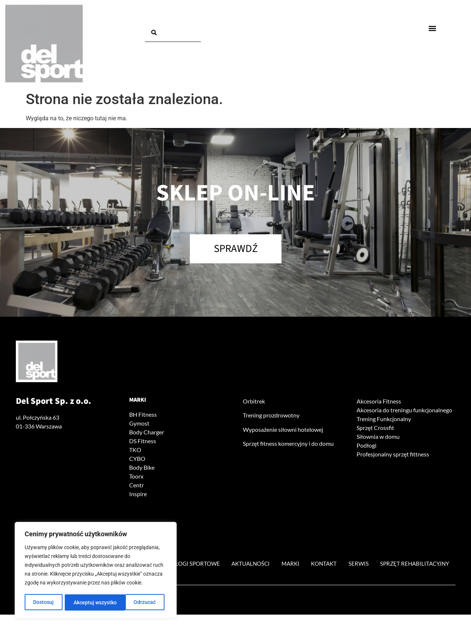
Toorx (136, 477)
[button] (432, 28)
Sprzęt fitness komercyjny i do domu (288, 444)
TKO (135, 450)
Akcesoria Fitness (379, 402)
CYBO (137, 459)
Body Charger (146, 433)
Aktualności (295, 564)
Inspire (138, 494)
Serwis (410, 564)
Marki (137, 401)
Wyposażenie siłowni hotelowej (283, 430)
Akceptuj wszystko (136, 602)
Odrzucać (85, 602)
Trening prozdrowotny (271, 416)
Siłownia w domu (378, 437)
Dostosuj (43, 602)
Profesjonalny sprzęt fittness (393, 455)
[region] (96, 570)
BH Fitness (143, 415)
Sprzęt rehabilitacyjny (235, 581)
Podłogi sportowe (232, 564)
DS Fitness (142, 441)
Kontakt (373, 564)
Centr (136, 486)
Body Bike (142, 468)
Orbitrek (254, 402)
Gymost (139, 424)
